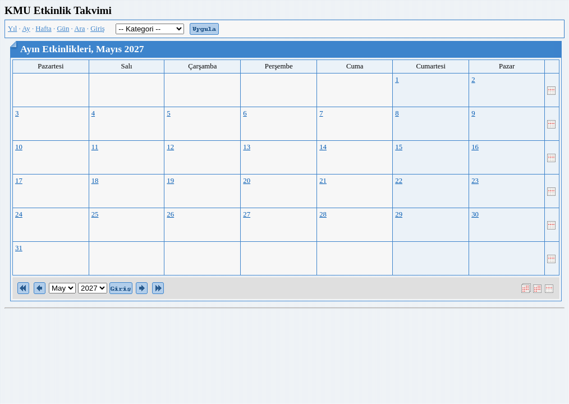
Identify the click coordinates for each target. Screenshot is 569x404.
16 (475, 147)
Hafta (43, 29)
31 (18, 248)
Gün (63, 29)
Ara (79, 29)
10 (18, 147)
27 (246, 214)
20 (246, 181)
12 (170, 147)
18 (95, 181)
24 (18, 214)
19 (170, 181)
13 (246, 147)
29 (398, 214)
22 (398, 181)
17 (18, 181)
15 (398, 147)
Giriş (97, 29)
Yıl (12, 29)
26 (170, 214)
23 (475, 181)
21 (323, 181)
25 (95, 214)
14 (323, 147)
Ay (26, 29)
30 (475, 214)
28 (323, 214)
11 (94, 147)
